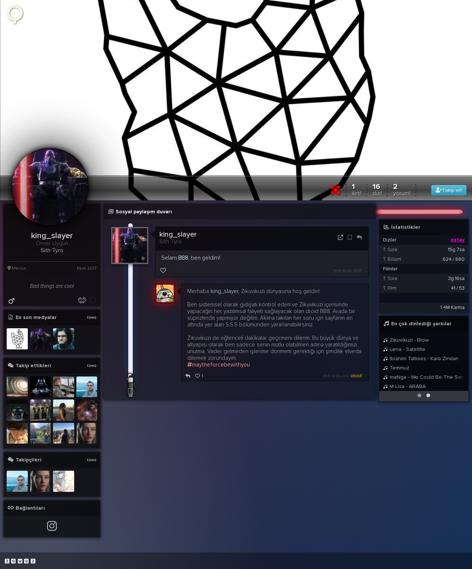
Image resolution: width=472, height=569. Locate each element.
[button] (419, 395)
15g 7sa (456, 250)
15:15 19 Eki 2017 (347, 271)
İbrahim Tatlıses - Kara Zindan (421, 358)
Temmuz (396, 368)
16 (377, 189)
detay (457, 240)
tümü (91, 317)
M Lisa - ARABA (404, 386)
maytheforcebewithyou (218, 364)
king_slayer (178, 234)
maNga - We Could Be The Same (424, 377)
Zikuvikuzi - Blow (406, 340)
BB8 (183, 258)
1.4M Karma (452, 307)
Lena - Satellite (404, 349)
